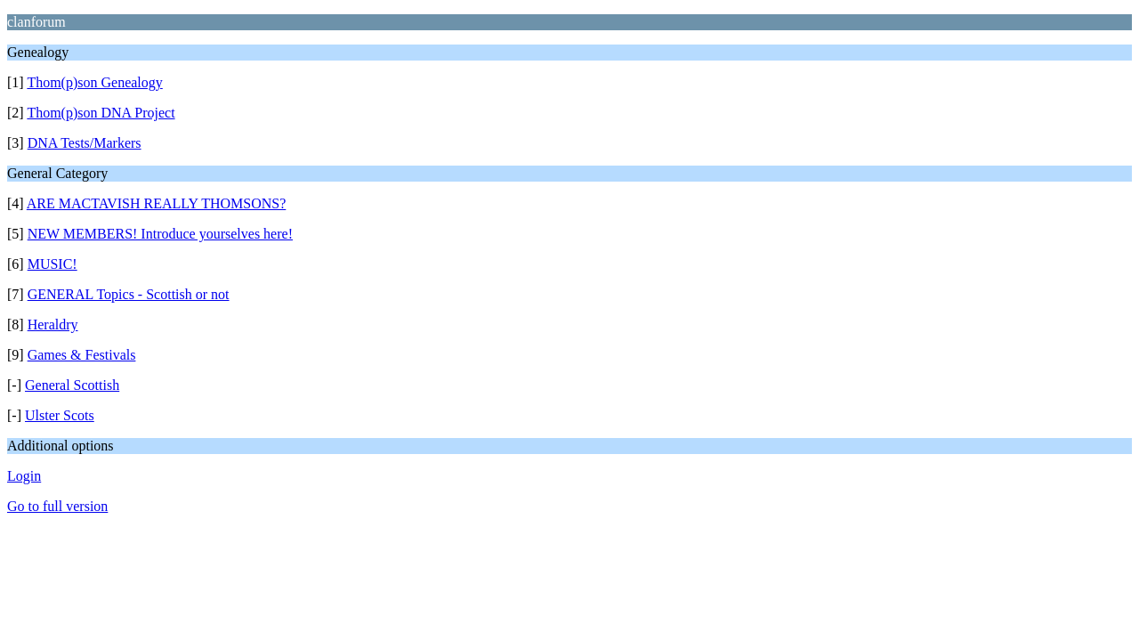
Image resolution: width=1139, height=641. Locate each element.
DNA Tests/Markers (84, 142)
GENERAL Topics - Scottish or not (129, 294)
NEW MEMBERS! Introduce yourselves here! (160, 233)
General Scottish (72, 385)
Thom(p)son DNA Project (100, 112)
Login (24, 475)
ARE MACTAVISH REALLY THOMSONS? (157, 203)
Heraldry (53, 324)
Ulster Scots (59, 415)
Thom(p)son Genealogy (94, 82)
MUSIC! (52, 264)
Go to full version (57, 506)
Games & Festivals (82, 354)
